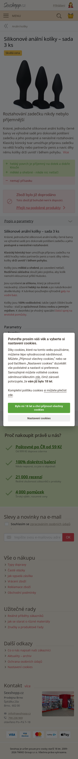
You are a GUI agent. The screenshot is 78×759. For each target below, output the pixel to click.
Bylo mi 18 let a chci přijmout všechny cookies (39, 408)
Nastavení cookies (39, 418)
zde (37, 377)
